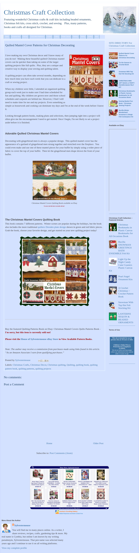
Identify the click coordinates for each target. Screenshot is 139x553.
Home (7, 36)
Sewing (83, 36)
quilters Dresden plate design (52, 227)
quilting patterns (26, 368)
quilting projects (43, 368)
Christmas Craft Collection (39, 12)
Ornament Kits (16, 36)
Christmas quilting (56, 364)
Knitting (56, 36)
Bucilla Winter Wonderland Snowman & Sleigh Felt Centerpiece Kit (126, 113)
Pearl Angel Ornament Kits (125, 278)
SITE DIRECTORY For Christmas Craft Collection (122, 44)
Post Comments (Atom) (61, 453)
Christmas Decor (38, 364)
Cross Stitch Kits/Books (37, 36)
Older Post (98, 443)
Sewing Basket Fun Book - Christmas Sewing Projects (126, 103)
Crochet (49, 36)
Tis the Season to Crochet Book (125, 64)
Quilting (90, 36)
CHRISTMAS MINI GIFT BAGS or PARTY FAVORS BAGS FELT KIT (127, 84)
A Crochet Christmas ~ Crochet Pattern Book (125, 292)
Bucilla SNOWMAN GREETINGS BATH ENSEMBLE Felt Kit (120, 247)
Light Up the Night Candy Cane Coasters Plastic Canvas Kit (120, 265)
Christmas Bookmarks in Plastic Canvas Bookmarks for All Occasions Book (127, 94)
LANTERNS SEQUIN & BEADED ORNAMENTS (125, 318)
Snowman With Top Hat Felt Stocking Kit (126, 73)
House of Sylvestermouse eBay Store (39, 339)
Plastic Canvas (66, 36)
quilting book (82, 364)
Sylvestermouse (22, 525)
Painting (75, 36)
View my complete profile (14, 548)
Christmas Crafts (21, 364)
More (96, 36)
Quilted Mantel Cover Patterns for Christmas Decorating (127, 56)
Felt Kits (25, 36)
